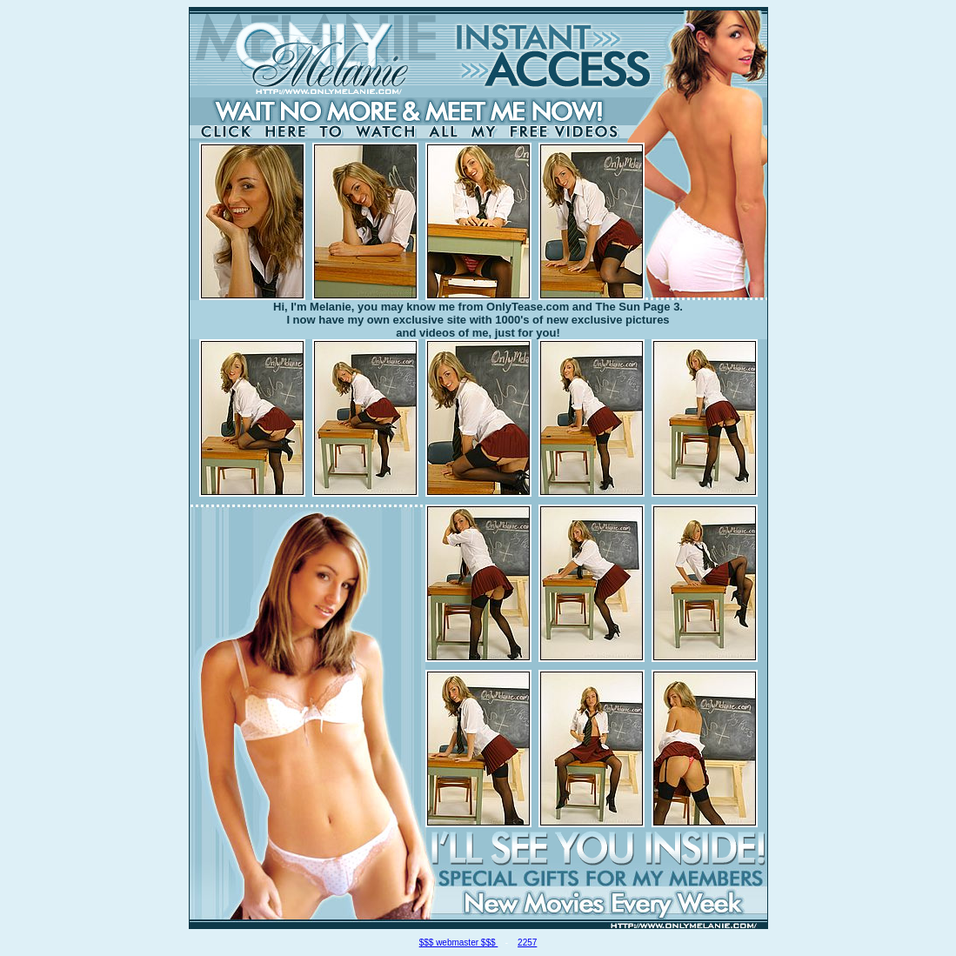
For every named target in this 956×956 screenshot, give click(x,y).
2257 (527, 942)
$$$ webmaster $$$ (458, 942)
